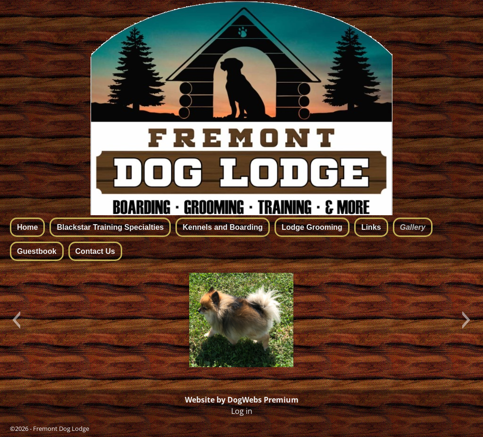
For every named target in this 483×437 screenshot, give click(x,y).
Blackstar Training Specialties (110, 227)
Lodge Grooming (312, 227)
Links (371, 227)
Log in (241, 411)
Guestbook (37, 251)
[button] (16, 320)
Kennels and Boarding (223, 227)
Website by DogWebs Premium (242, 400)
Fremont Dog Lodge (61, 428)
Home (27, 227)
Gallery (412, 227)
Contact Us (95, 251)
